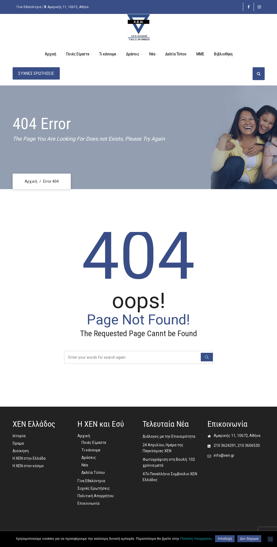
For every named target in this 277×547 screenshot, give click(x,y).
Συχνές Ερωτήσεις (93, 488)
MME (200, 54)
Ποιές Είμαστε (77, 54)
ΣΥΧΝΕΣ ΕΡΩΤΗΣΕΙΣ (36, 73)
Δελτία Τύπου (175, 54)
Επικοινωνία (88, 503)
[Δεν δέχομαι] (270, 539)
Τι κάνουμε (107, 54)
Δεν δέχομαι (249, 539)
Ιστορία (19, 436)
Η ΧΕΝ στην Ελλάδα (29, 458)
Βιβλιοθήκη (223, 54)
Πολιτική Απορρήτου (95, 496)
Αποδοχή (225, 539)
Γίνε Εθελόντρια (29, 7)
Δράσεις (132, 54)
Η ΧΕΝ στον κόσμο (28, 466)
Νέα (152, 54)
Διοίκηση (21, 451)
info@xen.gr (224, 455)
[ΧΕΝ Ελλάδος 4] (138, 27)
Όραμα (18, 443)
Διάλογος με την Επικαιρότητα (169, 436)
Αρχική (50, 54)
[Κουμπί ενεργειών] (258, 74)
